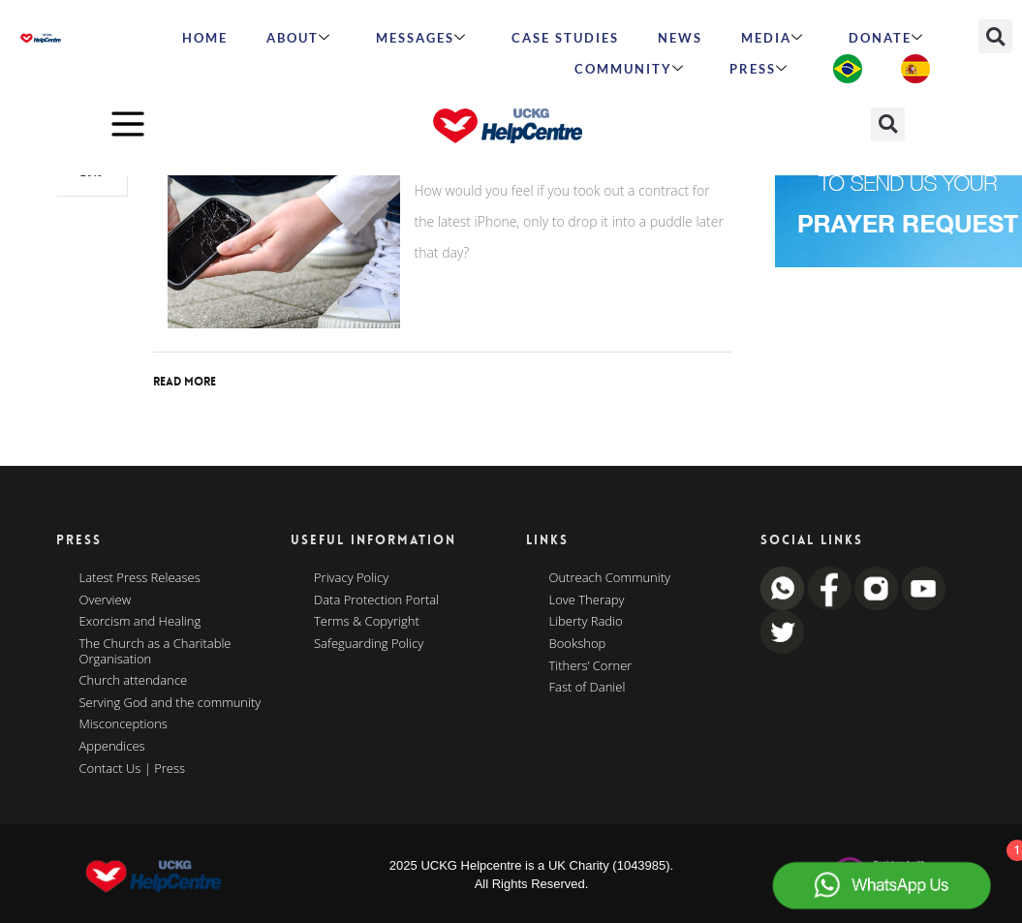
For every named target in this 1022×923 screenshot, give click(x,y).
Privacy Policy (351, 578)
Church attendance (133, 681)
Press (759, 68)
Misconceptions (123, 724)
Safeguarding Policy (368, 644)
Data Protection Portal (376, 600)
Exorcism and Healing (140, 622)
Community (629, 68)
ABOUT (298, 37)
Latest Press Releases (140, 578)
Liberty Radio (586, 622)
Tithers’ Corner (591, 666)
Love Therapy (587, 600)
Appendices (112, 746)
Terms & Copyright (366, 622)
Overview (105, 600)
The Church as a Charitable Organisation (155, 651)
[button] (995, 36)
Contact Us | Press (132, 769)
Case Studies (565, 38)
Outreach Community (610, 578)
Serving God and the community (170, 703)
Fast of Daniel (587, 687)
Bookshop (577, 644)
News (680, 38)
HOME (205, 38)
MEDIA (772, 37)
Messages (421, 37)
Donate (886, 37)
